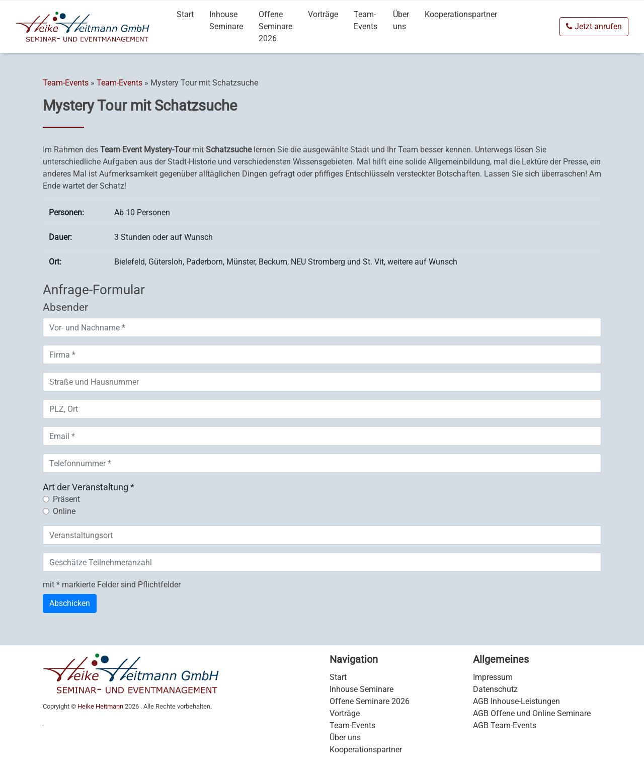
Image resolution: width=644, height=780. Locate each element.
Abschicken (69, 603)
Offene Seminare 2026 (275, 26)
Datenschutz (495, 689)
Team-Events (365, 20)
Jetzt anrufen (594, 26)
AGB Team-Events (504, 725)
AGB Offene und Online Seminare (532, 713)
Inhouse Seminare (226, 20)
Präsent (66, 499)
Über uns (401, 20)
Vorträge (323, 14)
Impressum (493, 677)
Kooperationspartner (461, 14)
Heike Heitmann (100, 706)
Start (185, 14)
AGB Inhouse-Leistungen (516, 701)
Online (64, 511)
